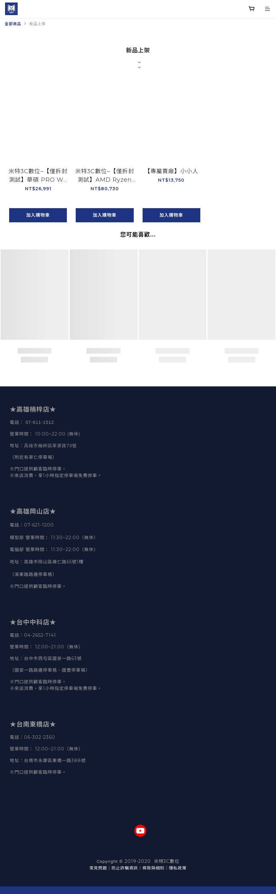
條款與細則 (154, 867)
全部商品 (13, 23)
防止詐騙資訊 (124, 867)
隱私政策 (178, 867)
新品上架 (37, 23)
